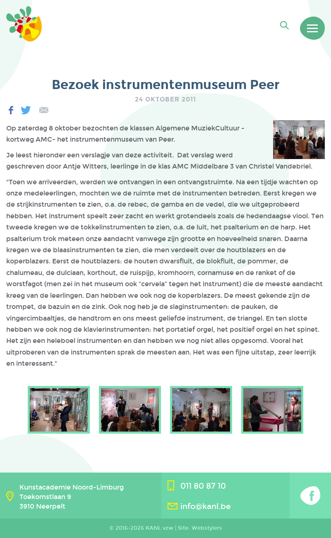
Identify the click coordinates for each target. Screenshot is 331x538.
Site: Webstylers (200, 528)
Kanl (27, 26)
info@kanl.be (205, 506)
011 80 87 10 (203, 486)
